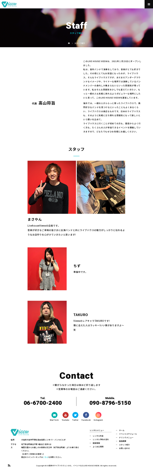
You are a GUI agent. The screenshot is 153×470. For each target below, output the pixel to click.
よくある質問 (98, 446)
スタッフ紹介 (124, 444)
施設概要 (122, 441)
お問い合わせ (124, 448)
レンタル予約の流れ (101, 439)
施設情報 (96, 443)
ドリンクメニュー (126, 437)
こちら (45, 457)
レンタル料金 (98, 435)
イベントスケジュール (128, 434)
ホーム (121, 430)
